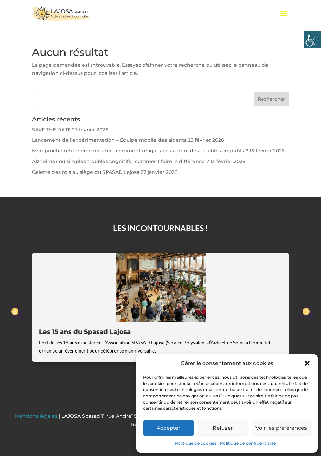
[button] (307, 363)
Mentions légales (37, 416)
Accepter (168, 428)
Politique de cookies (196, 443)
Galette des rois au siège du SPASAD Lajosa (85, 172)
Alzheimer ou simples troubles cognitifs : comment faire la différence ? (120, 161)
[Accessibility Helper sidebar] (312, 39)
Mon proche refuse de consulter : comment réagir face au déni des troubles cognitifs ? (140, 151)
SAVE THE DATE (51, 130)
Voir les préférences (281, 428)
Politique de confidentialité (248, 443)
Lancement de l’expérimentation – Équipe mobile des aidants (109, 140)
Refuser (223, 428)
